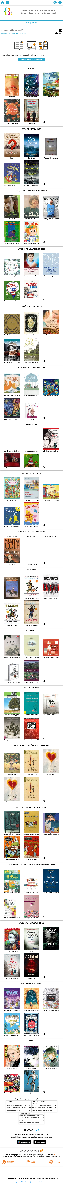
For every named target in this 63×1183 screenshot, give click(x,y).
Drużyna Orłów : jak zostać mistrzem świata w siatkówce (45, 1107)
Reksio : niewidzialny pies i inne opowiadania (29, 1122)
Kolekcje (24, 33)
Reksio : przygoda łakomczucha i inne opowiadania (18, 1107)
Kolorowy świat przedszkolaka (13, 1110)
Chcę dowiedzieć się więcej (22, 1182)
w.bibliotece (50, 1155)
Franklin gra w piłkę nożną (25, 1120)
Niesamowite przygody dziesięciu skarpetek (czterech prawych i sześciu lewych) (25, 1105)
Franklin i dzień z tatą (24, 1119)
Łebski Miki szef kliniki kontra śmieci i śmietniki (43, 1110)
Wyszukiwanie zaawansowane (11, 33)
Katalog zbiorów (31, 23)
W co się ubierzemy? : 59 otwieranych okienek (30, 1117)
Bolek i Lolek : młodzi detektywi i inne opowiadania (18, 1109)
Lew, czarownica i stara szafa (39, 1109)
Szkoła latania (10, 1103)
